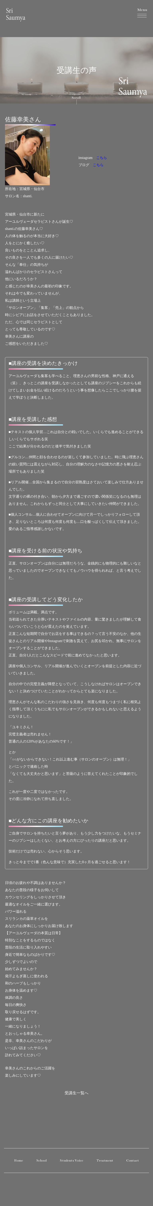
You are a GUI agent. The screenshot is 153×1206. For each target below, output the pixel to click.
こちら (101, 158)
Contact (132, 1161)
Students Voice (71, 1161)
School (41, 1161)
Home (18, 1161)
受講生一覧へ (76, 1093)
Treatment (104, 1161)
